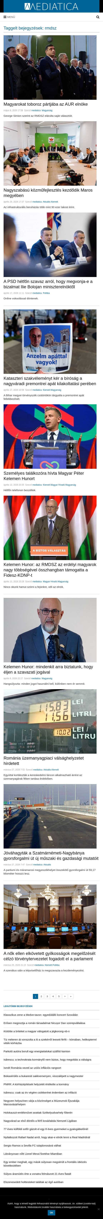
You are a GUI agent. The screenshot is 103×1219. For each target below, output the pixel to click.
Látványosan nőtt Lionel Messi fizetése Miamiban (33, 1153)
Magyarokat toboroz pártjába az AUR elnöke (46, 104)
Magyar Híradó (58, 485)
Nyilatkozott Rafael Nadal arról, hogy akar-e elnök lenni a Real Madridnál (47, 1137)
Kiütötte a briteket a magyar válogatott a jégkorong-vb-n (37, 1031)
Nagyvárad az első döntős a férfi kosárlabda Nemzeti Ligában (40, 1120)
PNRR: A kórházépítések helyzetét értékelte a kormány (36, 1084)
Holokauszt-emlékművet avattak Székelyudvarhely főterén (38, 1112)
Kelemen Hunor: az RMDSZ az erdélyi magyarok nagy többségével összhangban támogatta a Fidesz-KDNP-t (50, 570)
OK (51, 1212)
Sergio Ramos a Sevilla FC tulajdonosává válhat (32, 1145)
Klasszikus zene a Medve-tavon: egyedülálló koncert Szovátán (41, 1014)
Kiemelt (54, 202)
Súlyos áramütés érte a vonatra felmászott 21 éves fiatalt (37, 1173)
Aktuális (46, 202)
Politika (46, 293)
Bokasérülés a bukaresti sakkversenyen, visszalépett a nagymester (43, 1076)
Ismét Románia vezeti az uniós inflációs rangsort (32, 1067)
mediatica (36, 110)
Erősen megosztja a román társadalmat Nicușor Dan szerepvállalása (44, 1023)
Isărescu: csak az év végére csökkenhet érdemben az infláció (40, 1092)
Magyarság (47, 110)
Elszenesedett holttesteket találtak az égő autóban (33, 1182)
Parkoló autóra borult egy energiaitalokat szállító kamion (37, 1051)
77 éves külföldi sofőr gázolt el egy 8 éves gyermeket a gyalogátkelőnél (46, 1129)
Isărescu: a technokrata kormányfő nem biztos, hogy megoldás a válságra (47, 1059)
